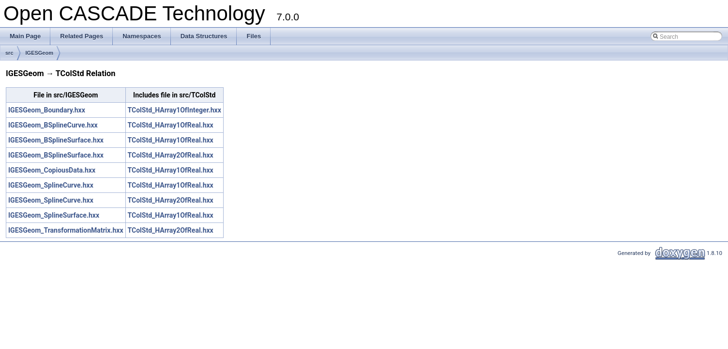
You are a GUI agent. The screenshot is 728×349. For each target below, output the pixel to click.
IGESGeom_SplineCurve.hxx (50, 185)
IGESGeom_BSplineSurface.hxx (56, 140)
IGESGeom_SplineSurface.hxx (53, 215)
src (9, 53)
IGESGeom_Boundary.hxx (46, 110)
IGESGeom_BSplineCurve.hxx (53, 125)
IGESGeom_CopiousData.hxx (51, 170)
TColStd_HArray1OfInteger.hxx (174, 110)
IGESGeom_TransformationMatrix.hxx (65, 230)
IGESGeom (39, 53)
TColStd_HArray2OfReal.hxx (170, 155)
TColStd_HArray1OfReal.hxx (170, 125)
